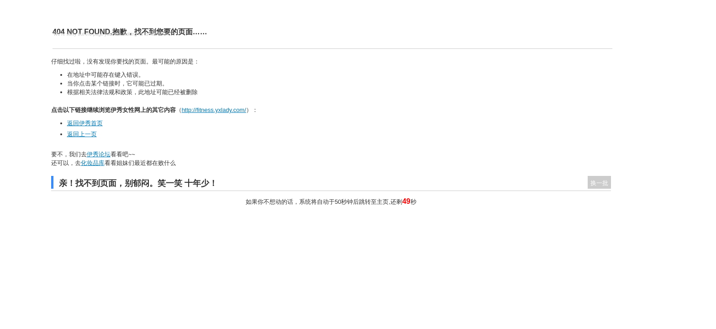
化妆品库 (93, 162)
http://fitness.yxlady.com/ (214, 109)
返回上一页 (82, 134)
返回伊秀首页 (85, 123)
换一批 (599, 183)
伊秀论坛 (99, 154)
